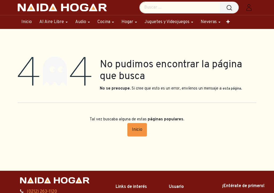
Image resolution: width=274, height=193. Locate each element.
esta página (232, 88)
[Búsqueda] (230, 7)
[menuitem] (28, 22)
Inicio (137, 129)
